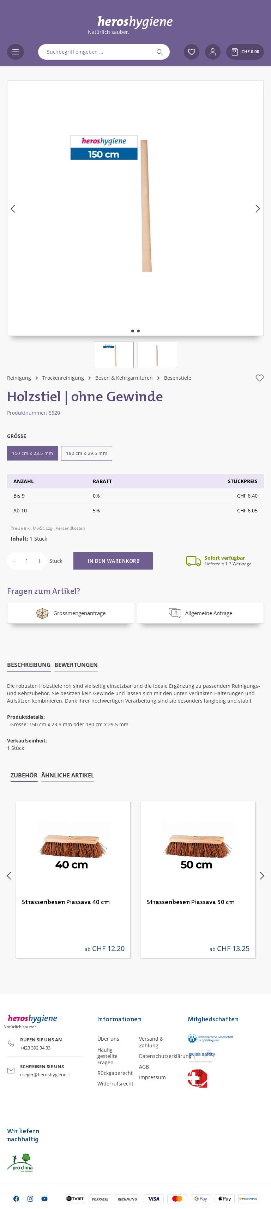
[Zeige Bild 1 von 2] (132, 331)
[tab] (29, 664)
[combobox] (94, 52)
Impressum (152, 1077)
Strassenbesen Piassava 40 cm (66, 902)
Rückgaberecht (115, 1073)
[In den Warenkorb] (113, 561)
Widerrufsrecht (115, 1083)
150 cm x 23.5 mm (32, 453)
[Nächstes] (258, 208)
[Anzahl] (26, 561)
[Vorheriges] (12, 208)
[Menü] (15, 52)
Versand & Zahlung (151, 1041)
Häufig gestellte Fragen (107, 1055)
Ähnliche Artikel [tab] (67, 775)
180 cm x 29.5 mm (86, 453)
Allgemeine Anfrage (200, 613)
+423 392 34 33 (35, 1047)
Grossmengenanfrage (70, 613)
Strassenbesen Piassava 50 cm (191, 902)
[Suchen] (160, 52)
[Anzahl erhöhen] (40, 561)
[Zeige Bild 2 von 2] (138, 331)
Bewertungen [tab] (76, 664)
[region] (135, 224)
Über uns (108, 1038)
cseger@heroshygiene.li (45, 1074)
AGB (144, 1066)
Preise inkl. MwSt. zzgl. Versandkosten (48, 528)
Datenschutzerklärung (165, 1055)
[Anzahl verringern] (14, 561)
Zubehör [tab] (24, 775)
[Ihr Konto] (213, 52)
